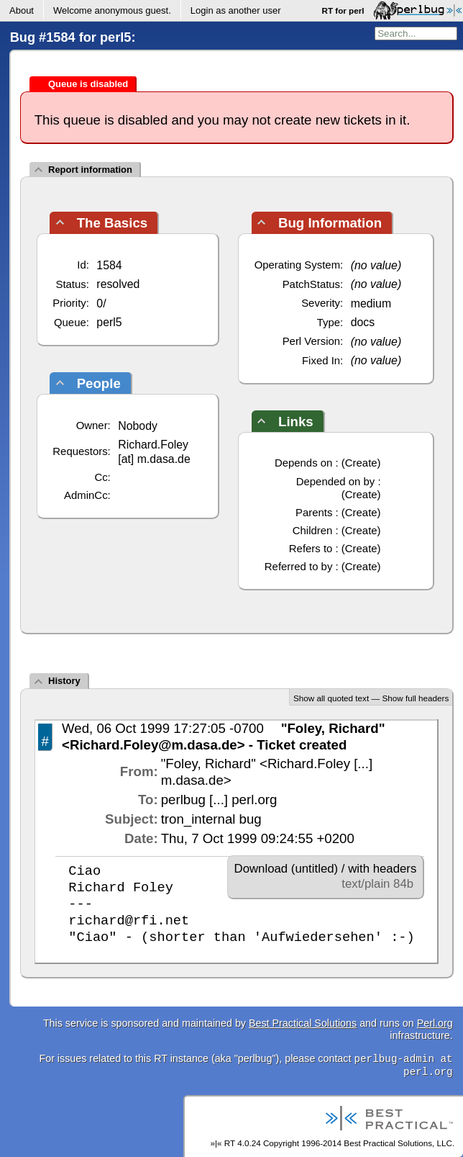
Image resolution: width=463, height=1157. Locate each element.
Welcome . (112, 10)
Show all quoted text (331, 698)
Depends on (303, 462)
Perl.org (435, 1023)
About (21, 10)
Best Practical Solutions (303, 1023)
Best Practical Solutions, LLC (398, 1143)
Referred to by (299, 566)
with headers (382, 868)
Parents (313, 512)
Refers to (311, 548)
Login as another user (236, 10)
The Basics (112, 222)
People (99, 383)
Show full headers (415, 698)
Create (361, 462)
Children (313, 530)
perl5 (109, 322)
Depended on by (335, 481)
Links (295, 421)
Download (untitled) (286, 868)
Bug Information (330, 222)
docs (363, 322)
